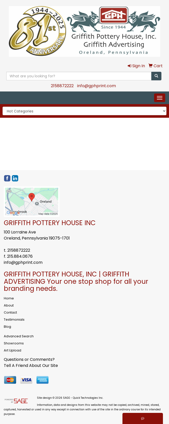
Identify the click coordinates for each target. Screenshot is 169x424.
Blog (7, 326)
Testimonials (14, 319)
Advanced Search (19, 336)
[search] (156, 76)
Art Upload (12, 350)
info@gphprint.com (96, 86)
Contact (10, 312)
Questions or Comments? (29, 359)
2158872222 (62, 86)
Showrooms (14, 343)
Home (9, 298)
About (9, 305)
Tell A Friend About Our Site (31, 365)
